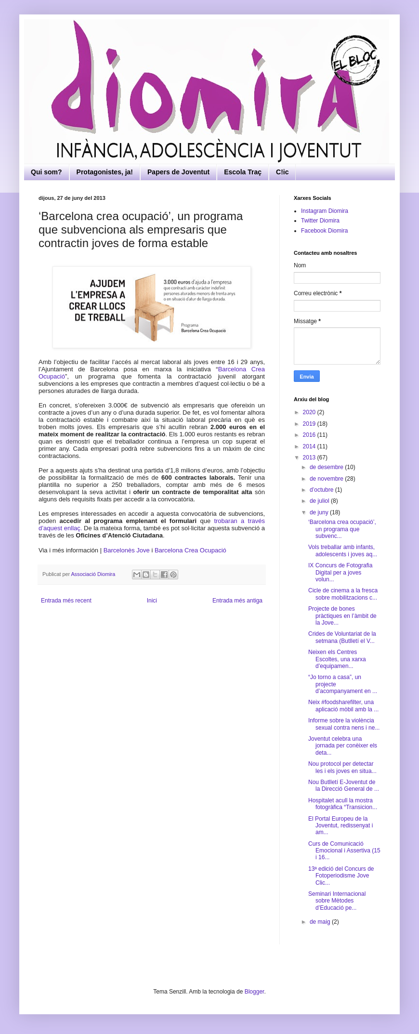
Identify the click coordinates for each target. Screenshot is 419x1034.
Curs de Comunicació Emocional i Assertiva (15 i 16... (344, 850)
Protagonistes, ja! (105, 172)
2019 (310, 423)
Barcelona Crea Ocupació (190, 550)
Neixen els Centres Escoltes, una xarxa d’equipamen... (337, 659)
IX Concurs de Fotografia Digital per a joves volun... (340, 572)
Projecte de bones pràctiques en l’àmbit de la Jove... (342, 615)
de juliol (320, 500)
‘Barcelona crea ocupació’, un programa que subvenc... (342, 529)
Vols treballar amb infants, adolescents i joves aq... (342, 550)
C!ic (282, 172)
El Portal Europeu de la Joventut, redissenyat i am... (340, 825)
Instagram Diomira (324, 211)
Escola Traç (243, 172)
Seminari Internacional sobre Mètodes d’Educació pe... (337, 900)
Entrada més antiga (237, 600)
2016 (310, 435)
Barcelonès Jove (127, 550)
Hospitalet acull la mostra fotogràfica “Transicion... (342, 804)
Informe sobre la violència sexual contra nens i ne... (344, 724)
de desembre (327, 467)
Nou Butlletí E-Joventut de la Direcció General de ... (343, 785)
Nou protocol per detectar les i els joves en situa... (342, 767)
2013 (310, 457)
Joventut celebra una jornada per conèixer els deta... (342, 745)
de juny (320, 512)
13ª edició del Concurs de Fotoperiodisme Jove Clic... (341, 875)
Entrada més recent (66, 600)
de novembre (327, 478)
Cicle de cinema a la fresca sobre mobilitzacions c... (343, 594)
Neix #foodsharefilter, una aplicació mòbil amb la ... (343, 705)
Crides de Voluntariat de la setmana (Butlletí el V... (342, 637)
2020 (310, 412)
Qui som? (46, 172)
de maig (321, 921)
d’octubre (322, 489)
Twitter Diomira (320, 220)
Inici (152, 600)
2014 (310, 446)
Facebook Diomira (324, 230)
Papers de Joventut (178, 172)
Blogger (254, 991)
